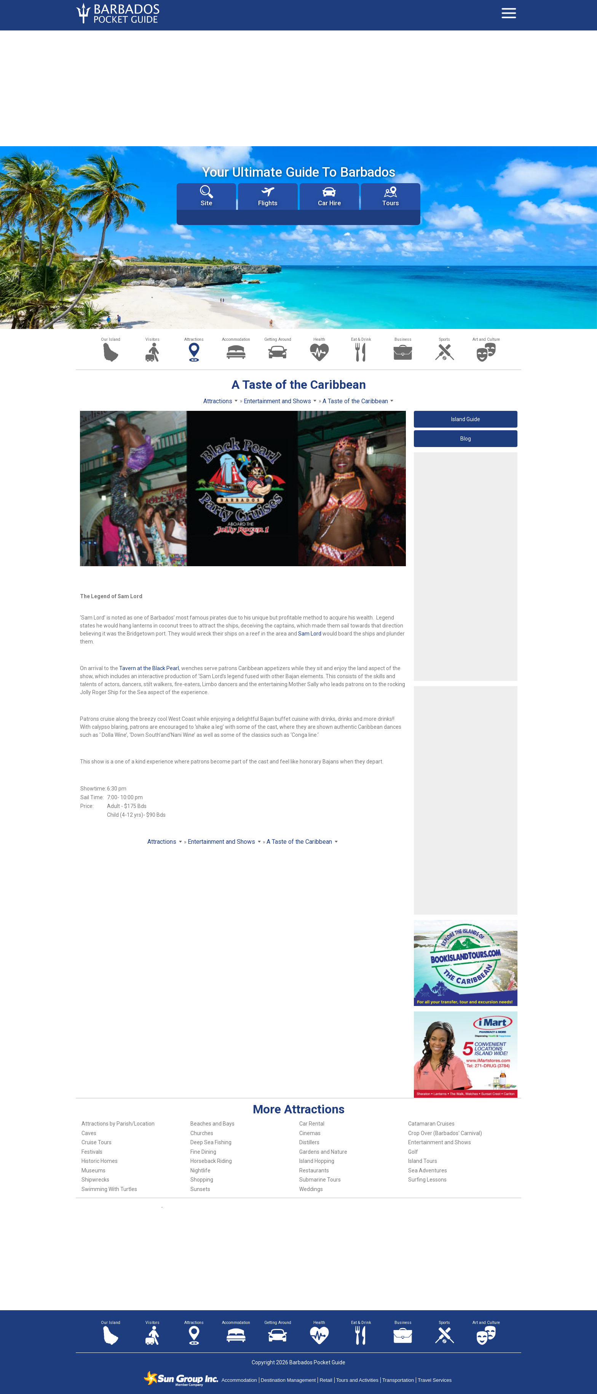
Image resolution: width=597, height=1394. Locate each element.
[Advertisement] (298, 87)
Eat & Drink (361, 339)
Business (403, 339)
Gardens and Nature (323, 1152)
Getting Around (277, 339)
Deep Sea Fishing (210, 1142)
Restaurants (314, 1170)
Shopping (201, 1180)
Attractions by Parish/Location (118, 1124)
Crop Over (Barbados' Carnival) (445, 1133)
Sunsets (200, 1189)
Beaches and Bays (212, 1124)
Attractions (194, 339)
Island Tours (422, 1161)
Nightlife (200, 1170)
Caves (88, 1133)
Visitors (152, 339)
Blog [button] (465, 439)
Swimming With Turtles (109, 1189)
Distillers (309, 1142)
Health (319, 339)
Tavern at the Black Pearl (148, 668)
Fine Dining (203, 1152)
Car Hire (329, 196)
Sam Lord (309, 634)
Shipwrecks (95, 1180)
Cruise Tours (96, 1142)
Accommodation (236, 339)
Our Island (110, 339)
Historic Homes (99, 1161)
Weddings (311, 1189)
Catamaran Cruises (431, 1124)
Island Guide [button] (465, 419)
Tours (390, 196)
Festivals (91, 1152)
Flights (268, 196)
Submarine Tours (320, 1180)
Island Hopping (316, 1161)
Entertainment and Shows (439, 1142)
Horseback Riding (211, 1161)
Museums (93, 1170)
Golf (413, 1152)
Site (206, 196)
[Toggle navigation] (508, 13)
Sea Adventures (427, 1170)
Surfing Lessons (427, 1180)
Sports (444, 339)
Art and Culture (486, 339)
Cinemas (310, 1133)
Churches (201, 1133)
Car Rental (311, 1124)
